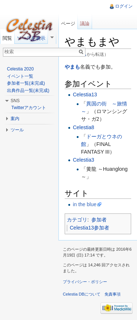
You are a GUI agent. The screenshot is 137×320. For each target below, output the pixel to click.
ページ (68, 23)
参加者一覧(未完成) (26, 83)
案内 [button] (15, 118)
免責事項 (112, 294)
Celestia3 (83, 160)
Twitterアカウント (28, 107)
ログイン (124, 6)
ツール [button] (17, 129)
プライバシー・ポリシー (85, 281)
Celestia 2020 (20, 69)
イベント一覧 (20, 76)
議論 (85, 23)
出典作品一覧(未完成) (28, 90)
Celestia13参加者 (89, 228)
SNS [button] (15, 100)
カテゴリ (77, 220)
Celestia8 (83, 127)
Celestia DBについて (81, 294)
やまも (72, 67)
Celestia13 (85, 94)
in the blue (84, 204)
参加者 (99, 220)
